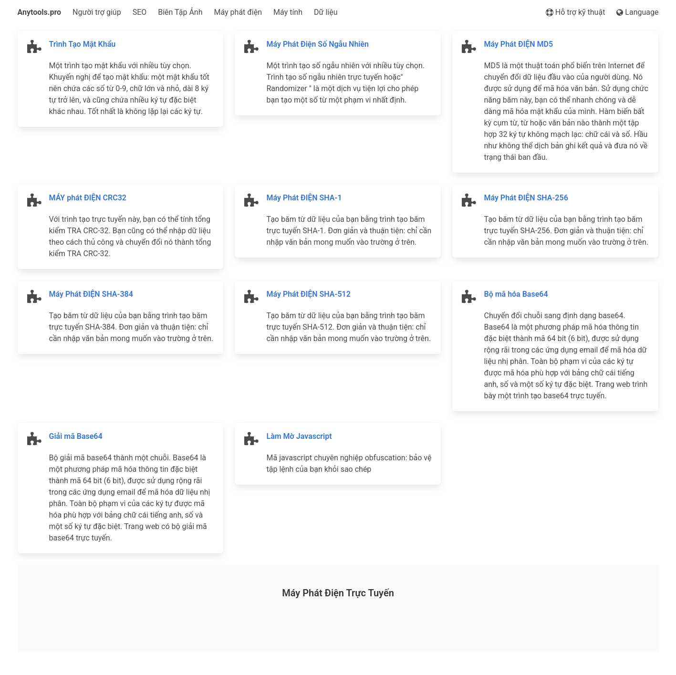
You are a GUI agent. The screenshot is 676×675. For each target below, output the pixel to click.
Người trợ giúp (97, 12)
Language (637, 12)
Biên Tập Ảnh (180, 12)
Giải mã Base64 (76, 436)
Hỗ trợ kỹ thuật (575, 12)
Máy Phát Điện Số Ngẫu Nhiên (317, 44)
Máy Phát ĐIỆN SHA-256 (526, 197)
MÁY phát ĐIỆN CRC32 (88, 197)
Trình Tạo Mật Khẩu (82, 44)
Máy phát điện (238, 12)
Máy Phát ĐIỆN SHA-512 (308, 294)
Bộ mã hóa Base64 (516, 294)
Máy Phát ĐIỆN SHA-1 (304, 197)
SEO (140, 12)
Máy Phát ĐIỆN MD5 (518, 44)
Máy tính (287, 12)
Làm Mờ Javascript (299, 436)
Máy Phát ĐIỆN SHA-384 (91, 294)
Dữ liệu (325, 12)
